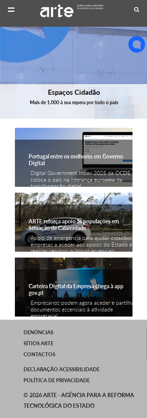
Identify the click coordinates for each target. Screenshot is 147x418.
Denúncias (38, 332)
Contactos (39, 354)
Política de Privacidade (57, 380)
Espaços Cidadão (73, 92)
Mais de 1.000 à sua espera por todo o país (73, 102)
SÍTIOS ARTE (38, 343)
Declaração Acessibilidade (62, 369)
